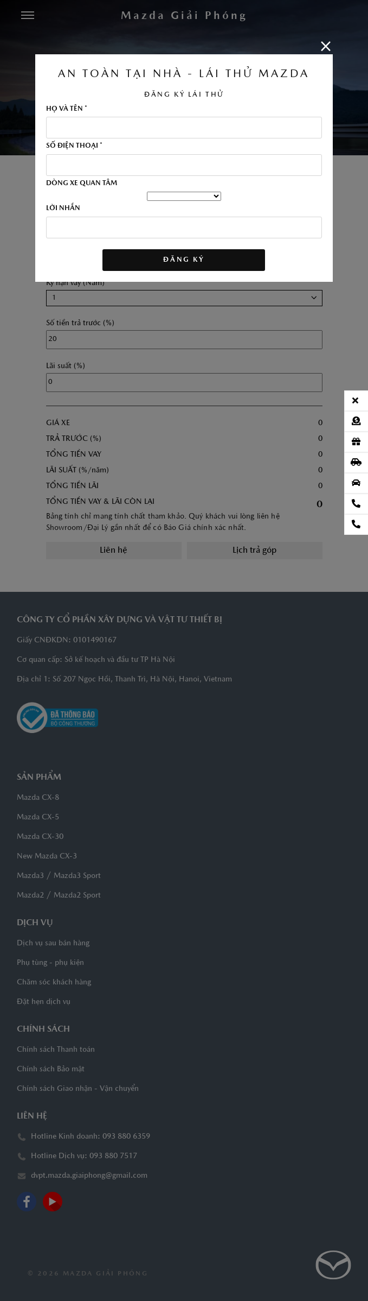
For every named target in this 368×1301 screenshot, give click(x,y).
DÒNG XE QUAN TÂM (81, 183)
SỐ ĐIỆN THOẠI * (74, 146)
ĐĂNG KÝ (183, 259)
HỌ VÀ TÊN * (66, 109)
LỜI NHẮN (63, 208)
